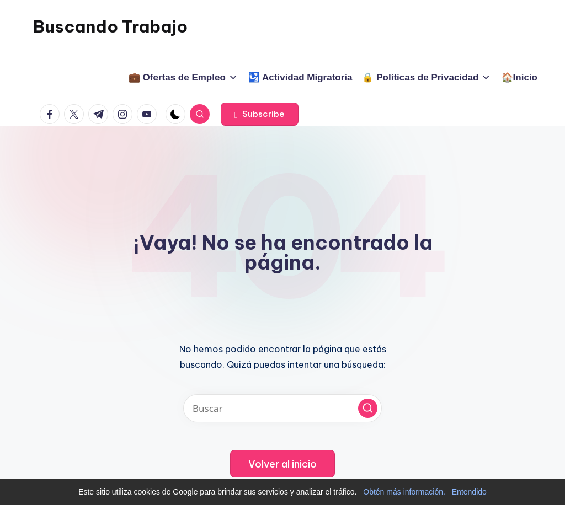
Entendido (469, 491)
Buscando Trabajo (110, 26)
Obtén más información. (404, 491)
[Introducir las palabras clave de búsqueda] (282, 408)
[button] (260, 114)
